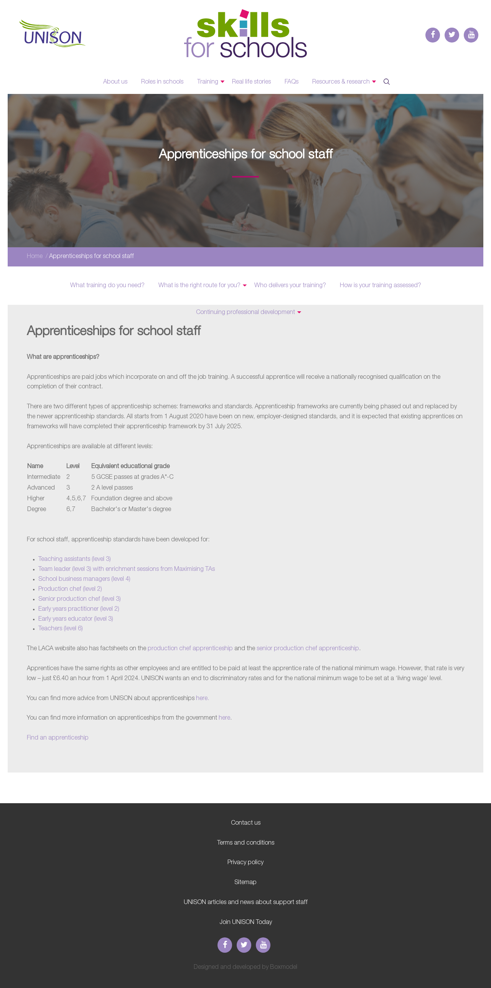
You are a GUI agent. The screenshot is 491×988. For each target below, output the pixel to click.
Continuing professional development (245, 312)
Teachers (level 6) (60, 628)
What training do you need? (107, 285)
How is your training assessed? (380, 285)
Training (207, 82)
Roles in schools (162, 82)
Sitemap (245, 882)
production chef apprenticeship (191, 648)
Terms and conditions (245, 843)
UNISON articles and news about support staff (246, 902)
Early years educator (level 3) (75, 619)
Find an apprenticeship (58, 738)
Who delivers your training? (290, 285)
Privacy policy (245, 862)
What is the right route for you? (199, 285)
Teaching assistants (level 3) (74, 559)
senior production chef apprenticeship (308, 648)
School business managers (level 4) (84, 579)
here (224, 718)
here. (202, 698)
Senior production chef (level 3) (79, 599)
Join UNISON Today (245, 922)
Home (35, 256)
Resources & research (341, 82)
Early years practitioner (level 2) (78, 609)
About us (115, 82)
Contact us (245, 823)
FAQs (291, 82)
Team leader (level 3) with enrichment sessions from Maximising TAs (126, 569)
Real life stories (251, 82)
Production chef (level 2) (70, 589)
